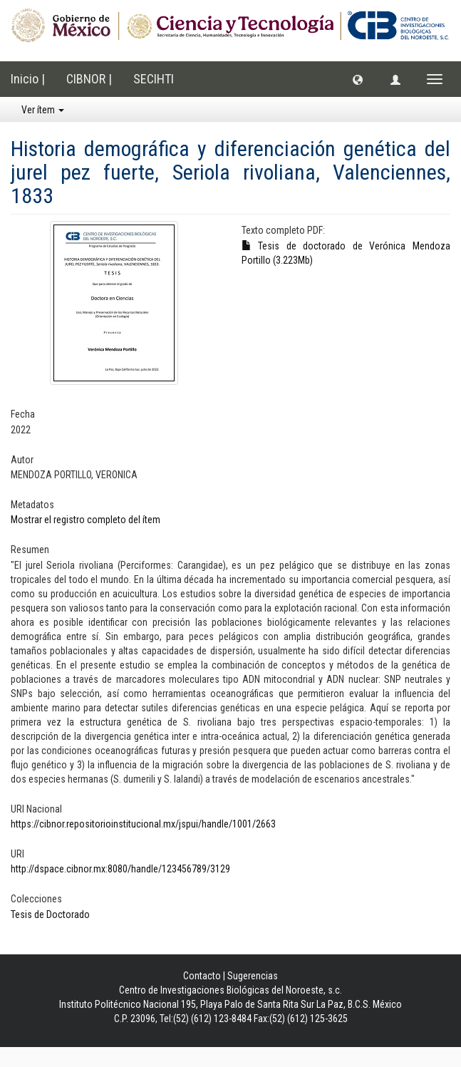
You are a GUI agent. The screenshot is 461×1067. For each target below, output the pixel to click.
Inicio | (28, 78)
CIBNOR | (89, 78)
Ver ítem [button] (42, 109)
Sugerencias (252, 975)
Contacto (202, 975)
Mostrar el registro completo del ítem (85, 519)
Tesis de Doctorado (50, 914)
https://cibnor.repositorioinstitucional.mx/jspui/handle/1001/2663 (143, 824)
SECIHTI (153, 78)
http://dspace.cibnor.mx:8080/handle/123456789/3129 (120, 869)
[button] (358, 79)
